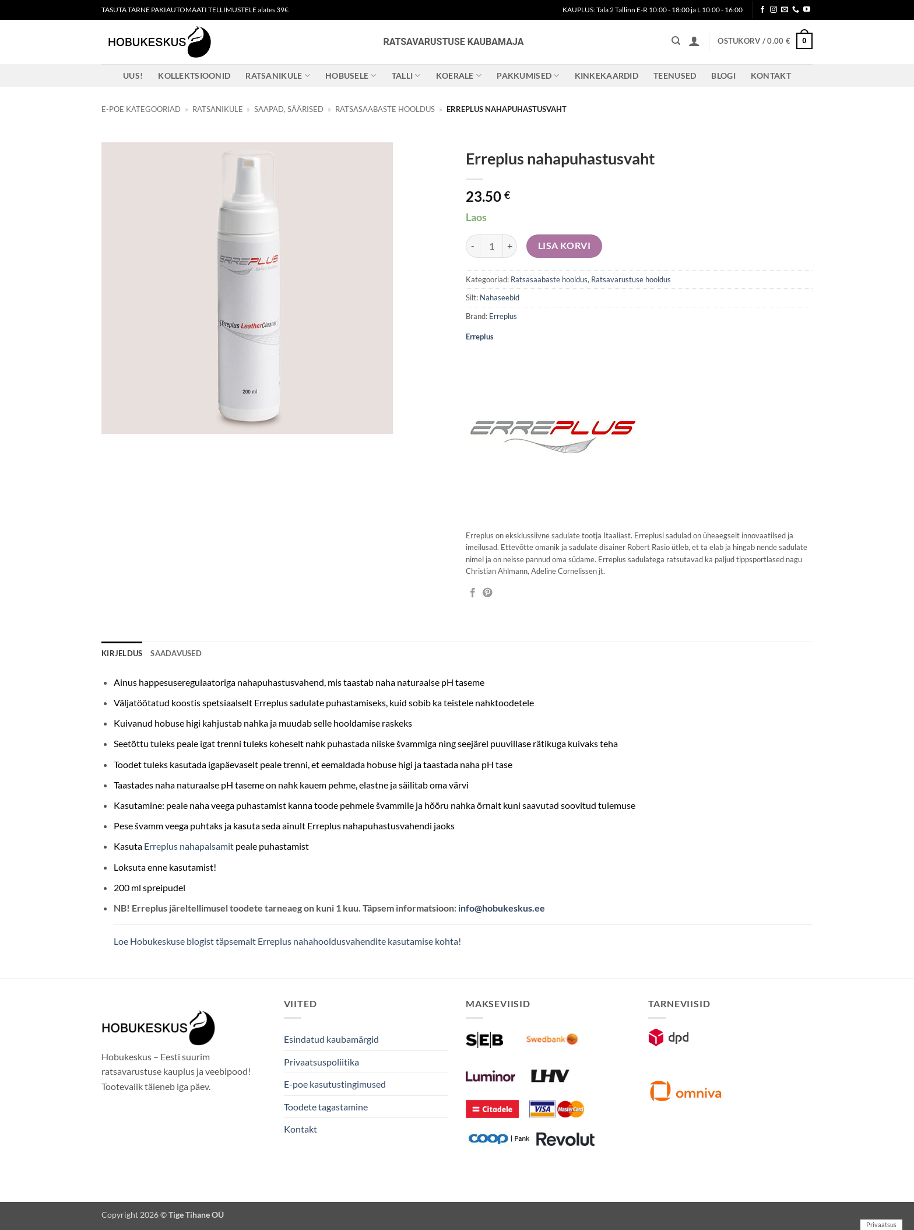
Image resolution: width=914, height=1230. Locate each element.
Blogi (723, 75)
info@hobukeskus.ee (501, 907)
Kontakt (771, 75)
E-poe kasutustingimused (335, 1083)
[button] (694, 41)
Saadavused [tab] (176, 653)
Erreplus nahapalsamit (189, 845)
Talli (406, 75)
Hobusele (351, 75)
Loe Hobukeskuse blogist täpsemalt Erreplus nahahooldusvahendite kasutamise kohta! (287, 941)
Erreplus (503, 316)
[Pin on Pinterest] (487, 593)
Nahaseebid (499, 297)
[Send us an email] (784, 10)
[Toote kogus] (491, 246)
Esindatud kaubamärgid (331, 1039)
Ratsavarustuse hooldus (631, 279)
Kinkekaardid (606, 75)
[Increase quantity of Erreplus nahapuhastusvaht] (510, 246)
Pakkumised (528, 75)
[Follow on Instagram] (773, 10)
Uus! (133, 75)
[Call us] (795, 10)
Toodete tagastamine (326, 1106)
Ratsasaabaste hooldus (385, 109)
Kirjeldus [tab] (121, 653)
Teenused (674, 75)
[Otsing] (676, 41)
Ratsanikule (277, 75)
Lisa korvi (564, 245)
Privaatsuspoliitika (321, 1061)
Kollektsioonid (194, 75)
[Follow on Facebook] (762, 10)
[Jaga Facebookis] (472, 593)
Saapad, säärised (289, 109)
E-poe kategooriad (141, 109)
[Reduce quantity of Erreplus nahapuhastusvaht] (473, 246)
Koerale (459, 75)
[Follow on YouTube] (806, 10)
